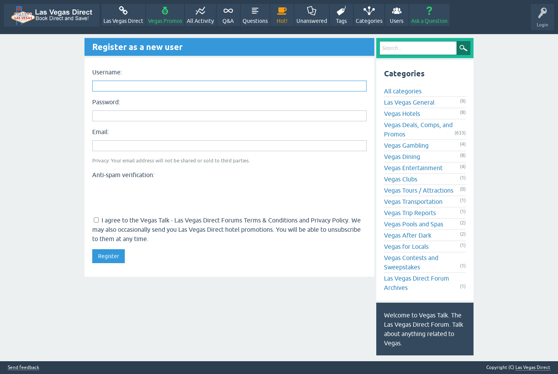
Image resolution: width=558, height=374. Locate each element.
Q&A (228, 21)
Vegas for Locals (406, 246)
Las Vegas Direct (123, 21)
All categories (403, 91)
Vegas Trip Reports (410, 212)
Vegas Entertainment (413, 167)
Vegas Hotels (402, 113)
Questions (255, 21)
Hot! (282, 21)
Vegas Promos (165, 21)
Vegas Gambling (406, 145)
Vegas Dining (402, 156)
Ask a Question (429, 21)
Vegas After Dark (407, 235)
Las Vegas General (409, 102)
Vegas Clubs (400, 179)
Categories (369, 21)
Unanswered (311, 21)
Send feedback (23, 367)
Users (396, 21)
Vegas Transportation (413, 201)
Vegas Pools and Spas (413, 224)
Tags (341, 21)
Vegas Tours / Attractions (418, 190)
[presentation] (151, 196)
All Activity (200, 21)
